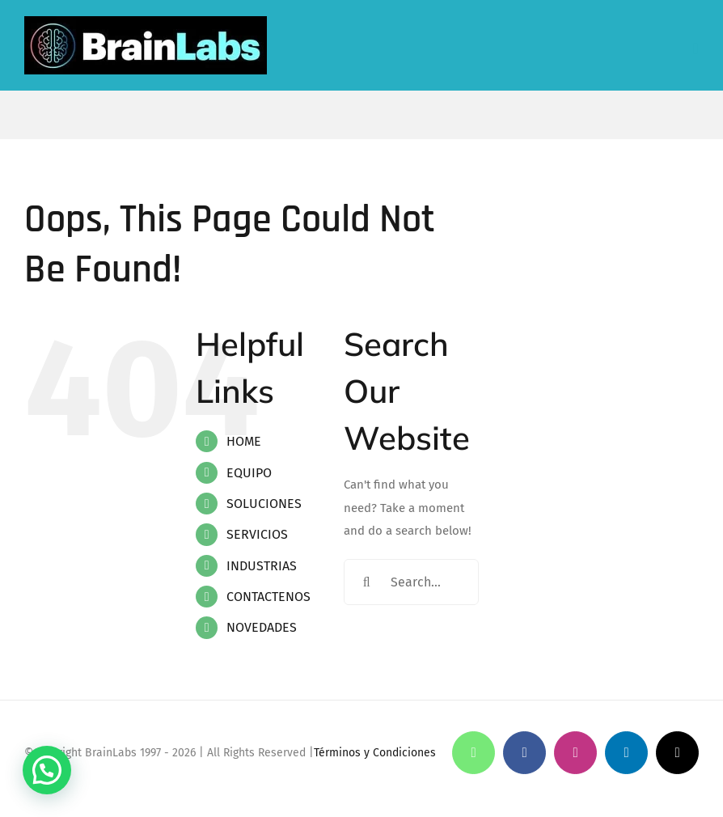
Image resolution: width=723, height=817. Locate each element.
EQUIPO (249, 472)
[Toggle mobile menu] (695, 48)
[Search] (367, 582)
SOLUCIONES (264, 503)
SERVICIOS (257, 534)
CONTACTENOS (268, 596)
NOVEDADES (261, 627)
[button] (47, 770)
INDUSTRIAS (261, 566)
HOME (243, 441)
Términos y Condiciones (375, 753)
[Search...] (411, 582)
